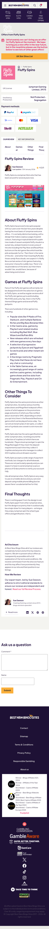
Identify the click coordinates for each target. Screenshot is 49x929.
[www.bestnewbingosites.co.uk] (19, 67)
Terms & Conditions (24, 747)
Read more (13, 612)
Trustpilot (24, 816)
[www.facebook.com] (24, 868)
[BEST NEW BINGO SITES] (19, 4)
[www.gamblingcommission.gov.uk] (24, 833)
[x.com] (24, 862)
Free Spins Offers (41, 16)
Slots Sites (18, 15)
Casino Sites (30, 15)
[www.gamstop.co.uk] (24, 856)
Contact (24, 731)
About (8, 147)
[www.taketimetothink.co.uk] (24, 892)
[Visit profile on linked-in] (27, 612)
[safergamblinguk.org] (24, 844)
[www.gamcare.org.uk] (24, 850)
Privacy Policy (24, 756)
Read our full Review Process (27, 589)
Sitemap (24, 739)
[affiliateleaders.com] (24, 886)
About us (24, 772)
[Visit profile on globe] (37, 612)
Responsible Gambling (24, 764)
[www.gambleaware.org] (24, 838)
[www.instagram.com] (24, 880)
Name (3, 678)
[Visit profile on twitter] (32, 612)
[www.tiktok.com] (24, 874)
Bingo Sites (8, 15)
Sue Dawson (17, 167)
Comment (6, 651)
